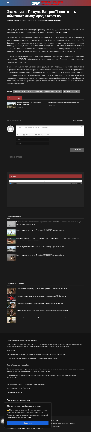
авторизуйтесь (78, 121)
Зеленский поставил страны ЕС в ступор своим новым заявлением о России (43, 318)
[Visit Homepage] (47, 3)
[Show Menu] (8, 3)
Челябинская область (71, 91)
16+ (57, 420)
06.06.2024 (51, 105)
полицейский (49, 91)
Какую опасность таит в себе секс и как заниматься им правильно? (40, 303)
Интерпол (38, 91)
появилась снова (60, 32)
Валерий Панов (19, 91)
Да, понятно (28, 423)
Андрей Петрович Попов (27, 428)
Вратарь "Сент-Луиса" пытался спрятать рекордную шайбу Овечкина (41, 296)
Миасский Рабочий (13, 20)
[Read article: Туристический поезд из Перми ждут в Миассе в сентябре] (11, 105)
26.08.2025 (20, 107)
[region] (27, 415)
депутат (30, 91)
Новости (48, 20)
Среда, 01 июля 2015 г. (29, 20)
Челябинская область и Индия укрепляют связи (63, 102)
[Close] (49, 404)
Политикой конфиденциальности (19, 418)
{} (45, 134)
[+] (48, 134)
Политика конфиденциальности (18, 400)
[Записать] (77, 150)
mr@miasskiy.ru (16, 392)
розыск (58, 91)
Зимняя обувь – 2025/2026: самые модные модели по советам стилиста (42, 310)
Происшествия (56, 20)
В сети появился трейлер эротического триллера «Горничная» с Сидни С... (43, 289)
